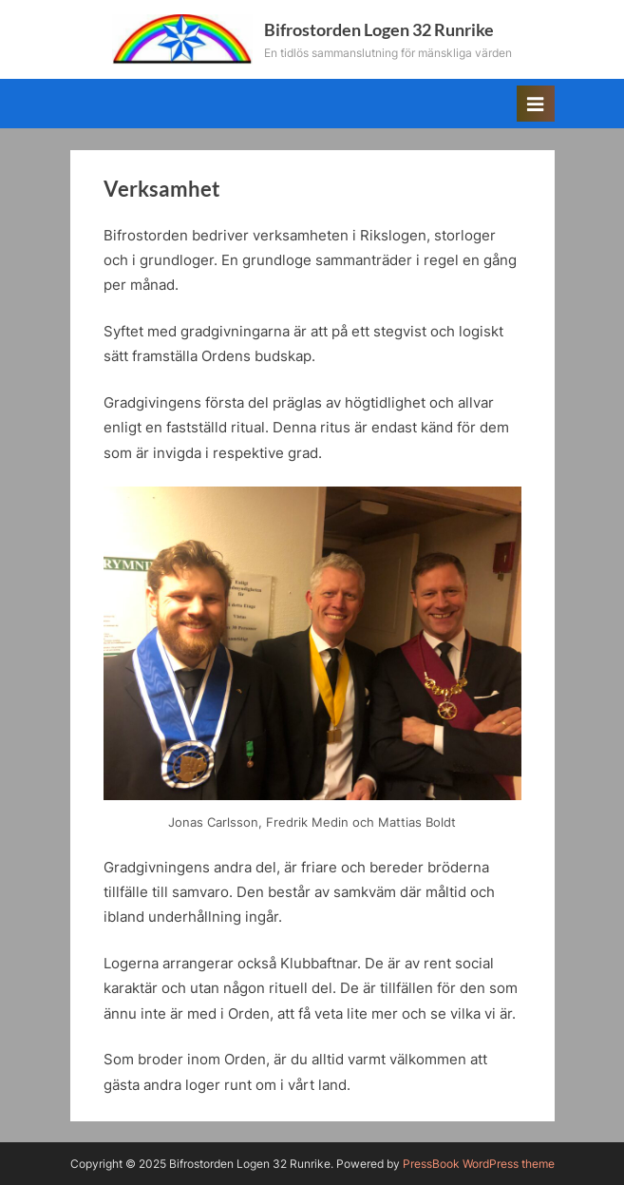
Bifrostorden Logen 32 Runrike (379, 29)
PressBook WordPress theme (479, 1163)
